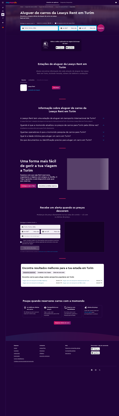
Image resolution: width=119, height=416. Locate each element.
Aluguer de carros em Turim (61, 6)
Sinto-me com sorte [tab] (58, 272)
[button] (3, 2)
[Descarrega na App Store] (70, 48)
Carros (21, 6)
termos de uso (42, 251)
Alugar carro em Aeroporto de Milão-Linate (74, 283)
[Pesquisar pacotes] (3, 18)
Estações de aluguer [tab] (42, 80)
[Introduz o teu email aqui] (42, 236)
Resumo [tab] (24, 80)
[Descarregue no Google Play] (95, 348)
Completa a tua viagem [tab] (44, 272)
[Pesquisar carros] (3, 14)
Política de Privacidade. (52, 251)
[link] (56, 87)
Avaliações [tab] (31, 80)
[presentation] (70, 47)
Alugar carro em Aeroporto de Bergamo (33, 283)
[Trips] (3, 22)
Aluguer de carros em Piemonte (46, 6)
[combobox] (27, 23)
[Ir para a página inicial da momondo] (11, 2)
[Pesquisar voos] (3, 7)
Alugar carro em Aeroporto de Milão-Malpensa (35, 280)
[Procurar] (3, 11)
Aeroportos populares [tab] (29, 272)
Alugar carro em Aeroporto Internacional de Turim (76, 280)
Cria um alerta (88, 312)
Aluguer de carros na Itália (31, 6)
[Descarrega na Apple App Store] (95, 352)
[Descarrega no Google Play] (60, 48)
